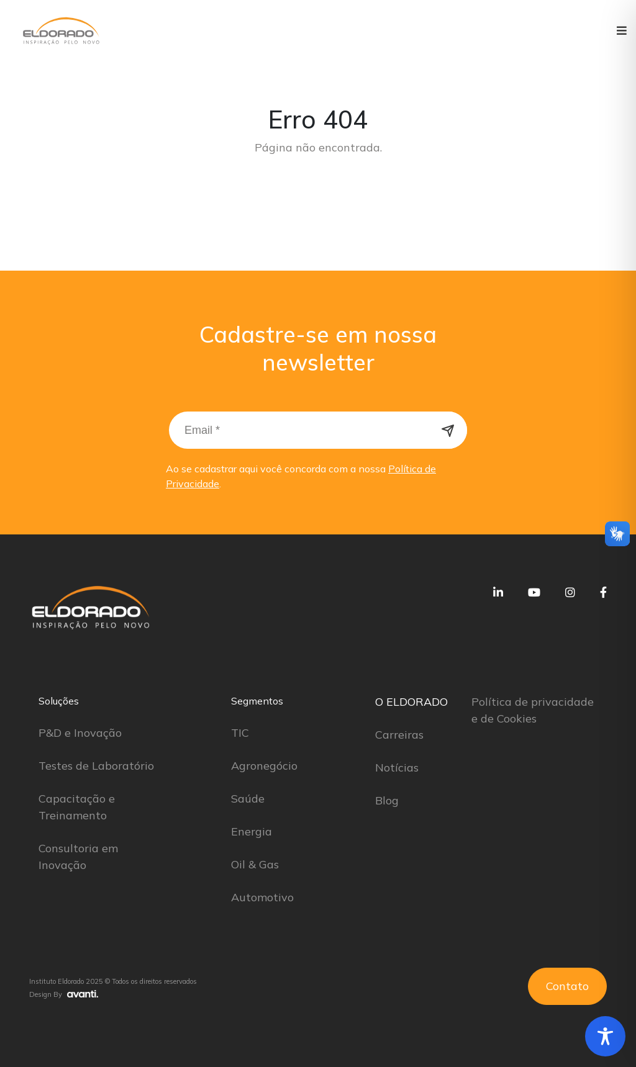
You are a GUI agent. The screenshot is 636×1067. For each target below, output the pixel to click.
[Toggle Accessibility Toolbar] (605, 1036)
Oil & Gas (255, 864)
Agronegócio (264, 766)
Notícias (397, 767)
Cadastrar (448, 430)
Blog (387, 800)
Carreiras (399, 734)
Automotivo (262, 897)
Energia (251, 831)
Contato (567, 986)
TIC (240, 733)
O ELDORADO (411, 702)
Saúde (248, 798)
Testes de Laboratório (96, 766)
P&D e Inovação (80, 733)
